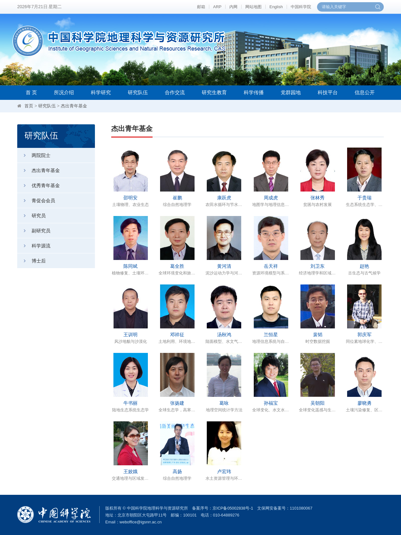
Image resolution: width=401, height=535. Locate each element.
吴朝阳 (317, 403)
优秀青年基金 (38, 185)
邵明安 (130, 197)
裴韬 (317, 334)
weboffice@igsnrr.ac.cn (141, 522)
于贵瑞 (364, 197)
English (276, 7)
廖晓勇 (364, 403)
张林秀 (317, 197)
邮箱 (201, 7)
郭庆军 (364, 334)
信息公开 (365, 92)
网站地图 (253, 7)
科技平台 (328, 92)
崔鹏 (177, 197)
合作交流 (175, 92)
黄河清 (224, 266)
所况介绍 (64, 92)
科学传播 (254, 92)
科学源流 (33, 245)
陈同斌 (130, 266)
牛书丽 (130, 403)
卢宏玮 (224, 471)
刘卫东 (317, 266)
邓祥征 (177, 334)
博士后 (31, 260)
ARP (217, 7)
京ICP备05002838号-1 (232, 508)
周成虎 (271, 197)
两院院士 (33, 155)
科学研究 (101, 92)
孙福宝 (271, 403)
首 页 (31, 92)
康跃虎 (224, 197)
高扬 (177, 471)
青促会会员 (36, 200)
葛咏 (224, 403)
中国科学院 (301, 7)
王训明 (130, 334)
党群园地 (291, 92)
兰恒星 (271, 334)
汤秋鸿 (224, 334)
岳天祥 (271, 266)
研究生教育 (214, 92)
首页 (28, 105)
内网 (233, 7)
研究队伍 (138, 92)
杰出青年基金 (74, 105)
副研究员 (33, 230)
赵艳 (364, 266)
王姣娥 (130, 471)
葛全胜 (177, 266)
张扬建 (177, 403)
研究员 (31, 215)
